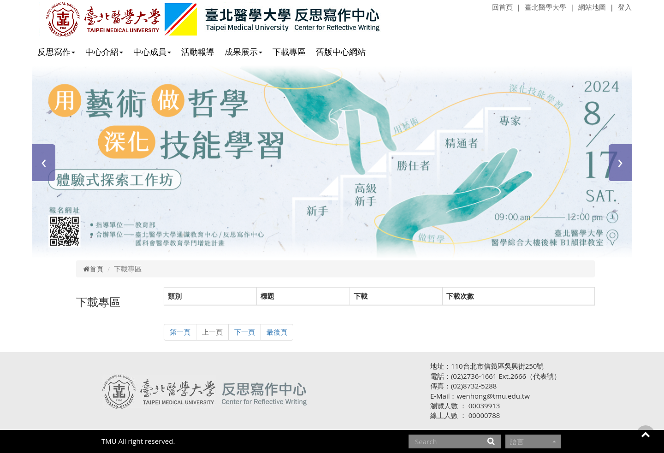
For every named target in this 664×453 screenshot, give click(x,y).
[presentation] (43, 162)
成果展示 (243, 51)
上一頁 (212, 331)
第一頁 (180, 331)
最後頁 (277, 331)
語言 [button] (533, 441)
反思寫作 (56, 51)
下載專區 (289, 51)
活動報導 (197, 51)
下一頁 (244, 331)
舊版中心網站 (341, 51)
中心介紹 (104, 51)
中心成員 (152, 51)
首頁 (93, 268)
